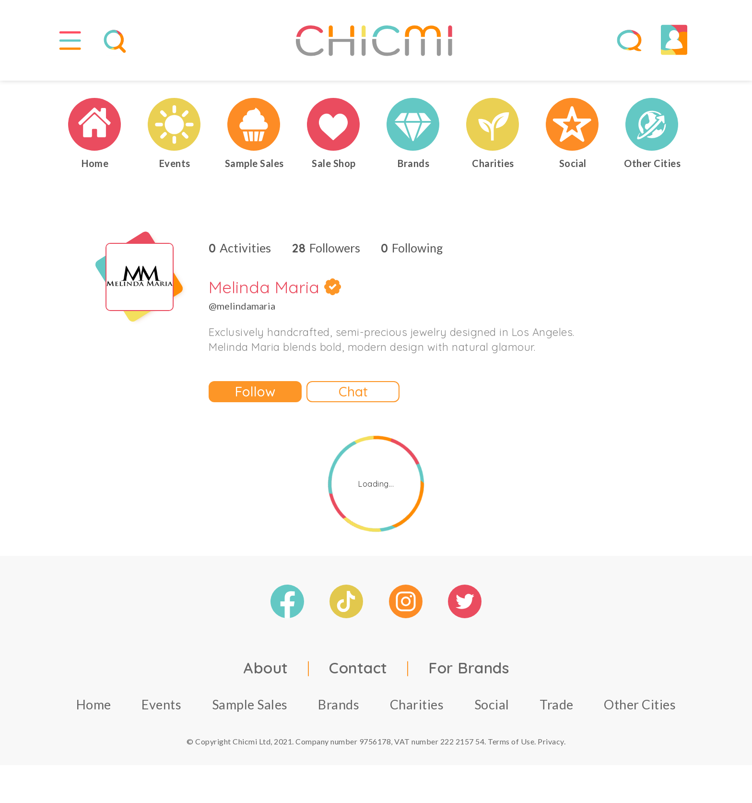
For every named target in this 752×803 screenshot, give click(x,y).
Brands (338, 709)
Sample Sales (250, 709)
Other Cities (640, 709)
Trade (557, 709)
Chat (353, 395)
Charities (417, 709)
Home (93, 709)
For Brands (468, 672)
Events (161, 709)
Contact (358, 672)
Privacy (551, 745)
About (265, 672)
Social (491, 709)
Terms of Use (511, 745)
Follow (255, 395)
